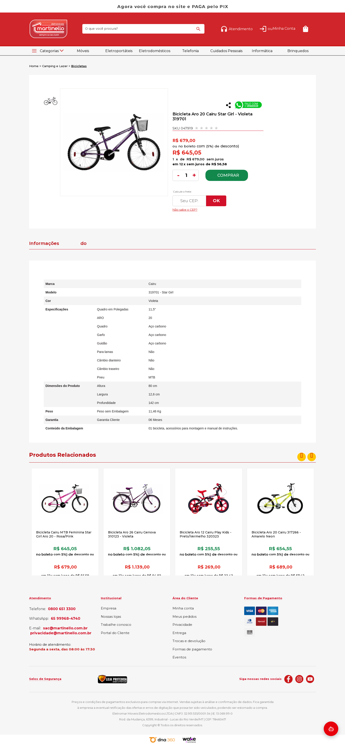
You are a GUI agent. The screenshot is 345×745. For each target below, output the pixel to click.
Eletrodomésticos (154, 51)
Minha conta (183, 608)
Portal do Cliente (115, 633)
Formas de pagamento (192, 649)
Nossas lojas (111, 617)
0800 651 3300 (61, 609)
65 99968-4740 (65, 619)
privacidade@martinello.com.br (60, 633)
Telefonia (190, 51)
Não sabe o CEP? (214, 208)
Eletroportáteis (118, 51)
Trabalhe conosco (116, 625)
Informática (262, 51)
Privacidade (182, 625)
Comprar (228, 175)
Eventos (179, 657)
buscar (199, 31)
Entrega (179, 633)
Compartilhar (228, 105)
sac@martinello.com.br (65, 628)
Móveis (83, 51)
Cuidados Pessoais (226, 51)
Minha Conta (284, 28)
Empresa (108, 608)
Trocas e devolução (188, 641)
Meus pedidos (184, 617)
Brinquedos (297, 51)
